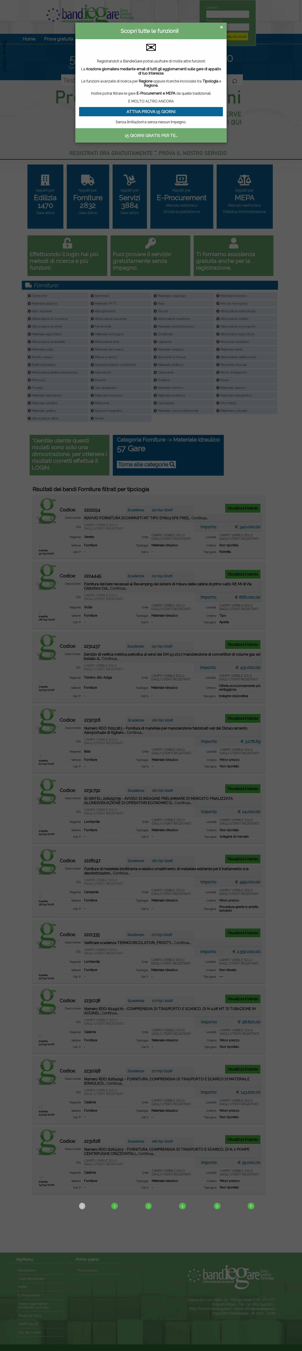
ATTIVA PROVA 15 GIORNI (151, 111)
